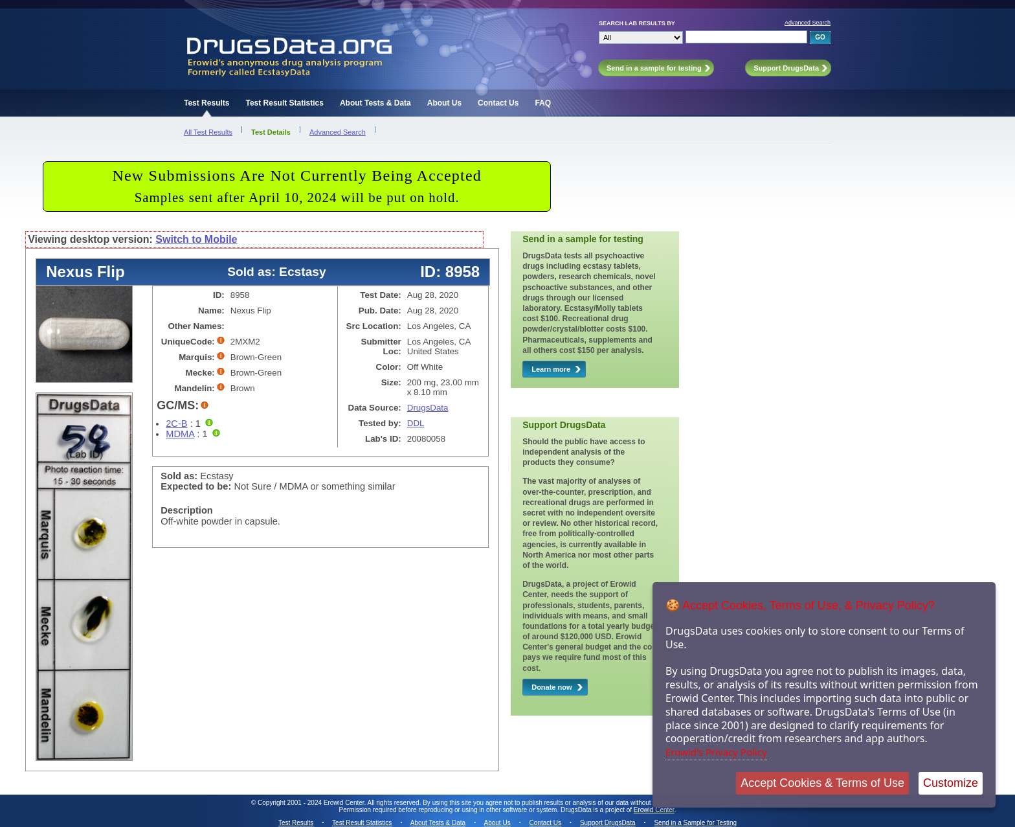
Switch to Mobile (196, 239)
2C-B (176, 423)
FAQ (543, 103)
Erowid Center (654, 809)
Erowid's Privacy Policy (716, 751)
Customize (950, 782)
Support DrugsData (608, 822)
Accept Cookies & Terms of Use (822, 782)
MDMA (180, 434)
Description (187, 510)
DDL (416, 423)
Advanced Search (808, 22)
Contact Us (498, 103)
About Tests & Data (375, 103)
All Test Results (208, 132)
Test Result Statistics (284, 103)
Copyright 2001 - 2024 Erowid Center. (312, 802)
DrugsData (428, 408)
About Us (444, 103)
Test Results (206, 103)
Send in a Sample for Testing (695, 822)
